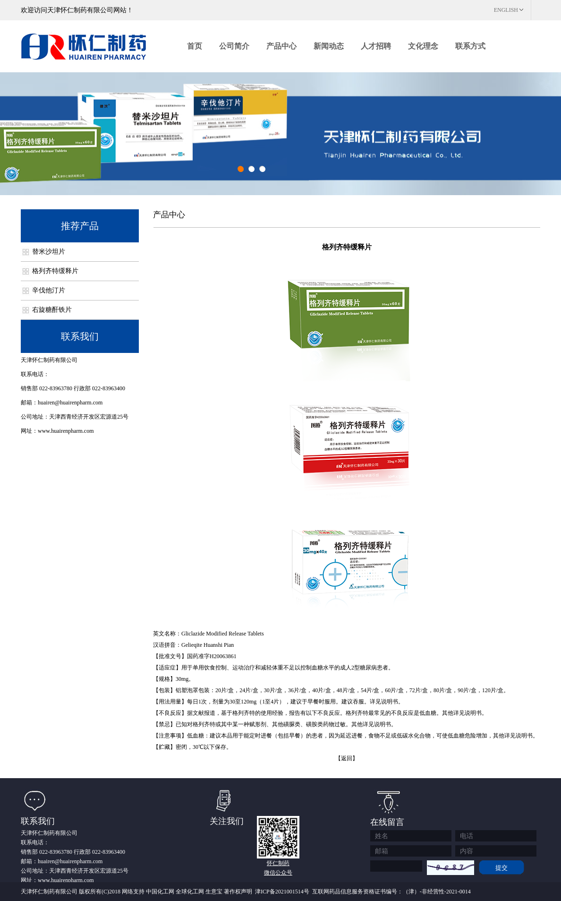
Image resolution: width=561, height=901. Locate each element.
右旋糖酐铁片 (52, 309)
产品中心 (281, 46)
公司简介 (234, 46)
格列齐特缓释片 (55, 271)
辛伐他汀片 (48, 290)
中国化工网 (160, 891)
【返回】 (346, 758)
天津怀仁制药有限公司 (49, 360)
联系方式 (470, 46)
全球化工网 (190, 891)
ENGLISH (506, 10)
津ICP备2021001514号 (282, 891)
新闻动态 (329, 46)
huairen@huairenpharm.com (70, 402)
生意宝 (213, 891)
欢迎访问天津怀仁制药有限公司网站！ (77, 10)
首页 (194, 46)
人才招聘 (376, 46)
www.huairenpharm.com (66, 431)
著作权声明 (238, 891)
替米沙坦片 (48, 251)
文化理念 (423, 46)
